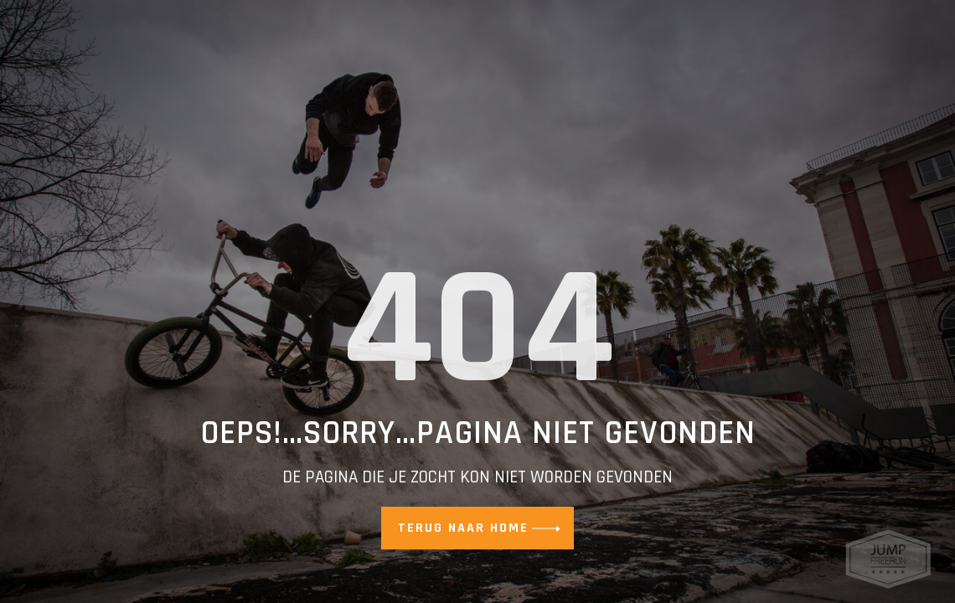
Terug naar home (463, 528)
